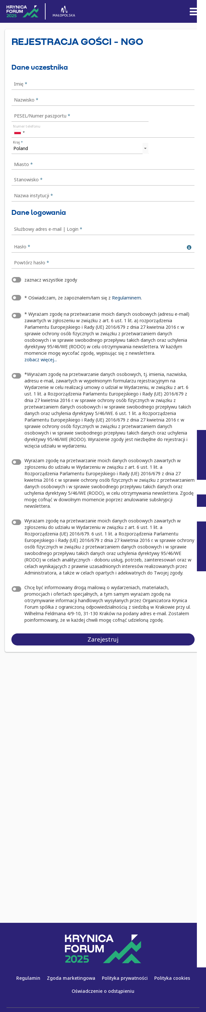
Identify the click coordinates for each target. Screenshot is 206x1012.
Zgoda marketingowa (71, 978)
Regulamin (28, 978)
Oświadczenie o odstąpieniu (103, 991)
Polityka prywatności (125, 978)
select (145, 148)
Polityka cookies (172, 978)
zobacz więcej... (40, 359)
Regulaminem (126, 298)
